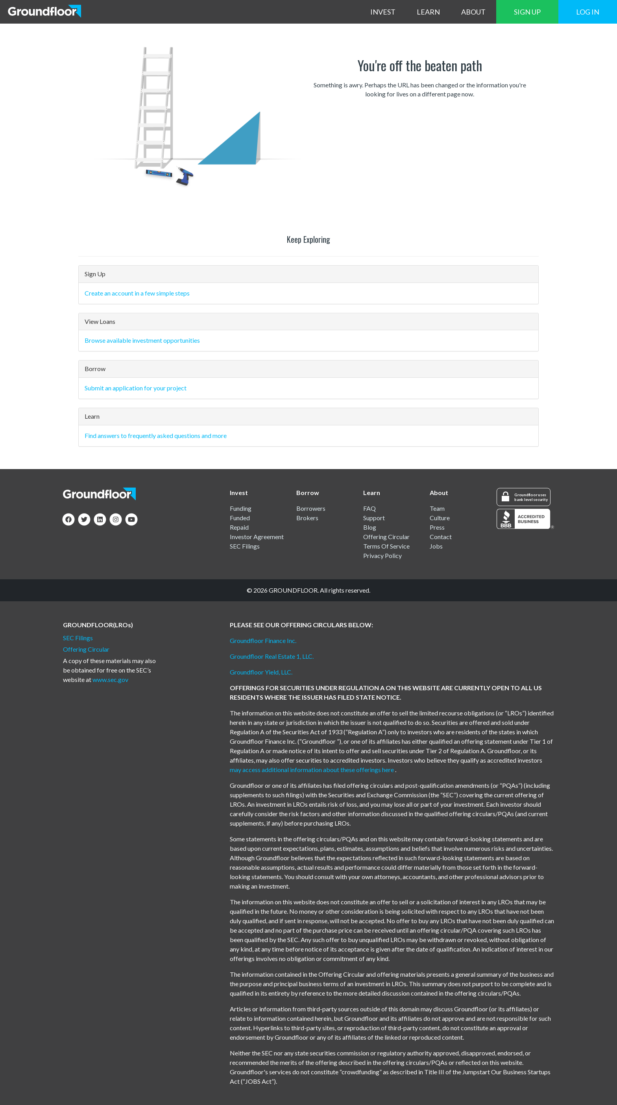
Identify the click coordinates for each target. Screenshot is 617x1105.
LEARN (428, 11)
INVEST (382, 11)
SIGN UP (527, 11)
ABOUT (473, 11)
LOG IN (587, 11)
